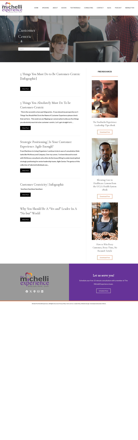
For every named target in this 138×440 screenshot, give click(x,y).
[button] (104, 132)
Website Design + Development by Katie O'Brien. (93, 303)
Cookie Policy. (77, 303)
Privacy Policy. (62, 303)
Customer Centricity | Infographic (42, 184)
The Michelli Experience (42, 303)
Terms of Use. (70, 303)
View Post (26, 88)
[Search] (33, 49)
